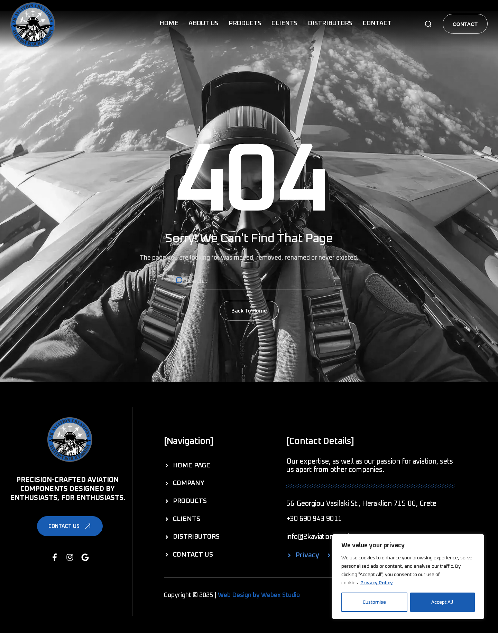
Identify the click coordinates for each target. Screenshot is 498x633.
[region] (408, 576)
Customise (374, 602)
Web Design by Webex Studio (259, 595)
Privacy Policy (376, 582)
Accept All (442, 602)
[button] (428, 24)
